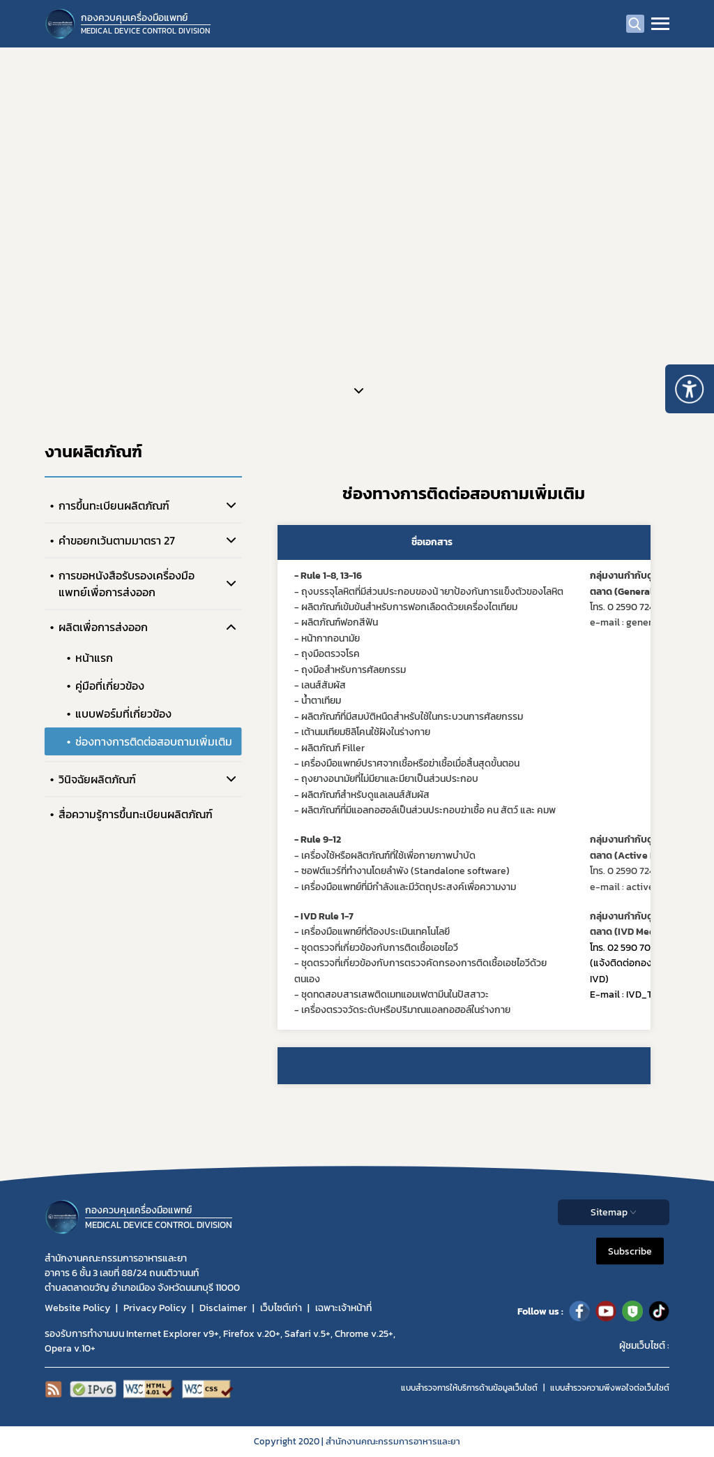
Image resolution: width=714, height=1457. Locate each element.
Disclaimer (223, 1308)
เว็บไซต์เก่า (281, 1308)
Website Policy (77, 1308)
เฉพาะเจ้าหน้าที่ (343, 1308)
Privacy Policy (154, 1308)
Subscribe (630, 1251)
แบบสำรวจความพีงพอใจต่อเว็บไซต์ (609, 1388)
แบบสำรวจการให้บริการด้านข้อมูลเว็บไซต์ (469, 1388)
